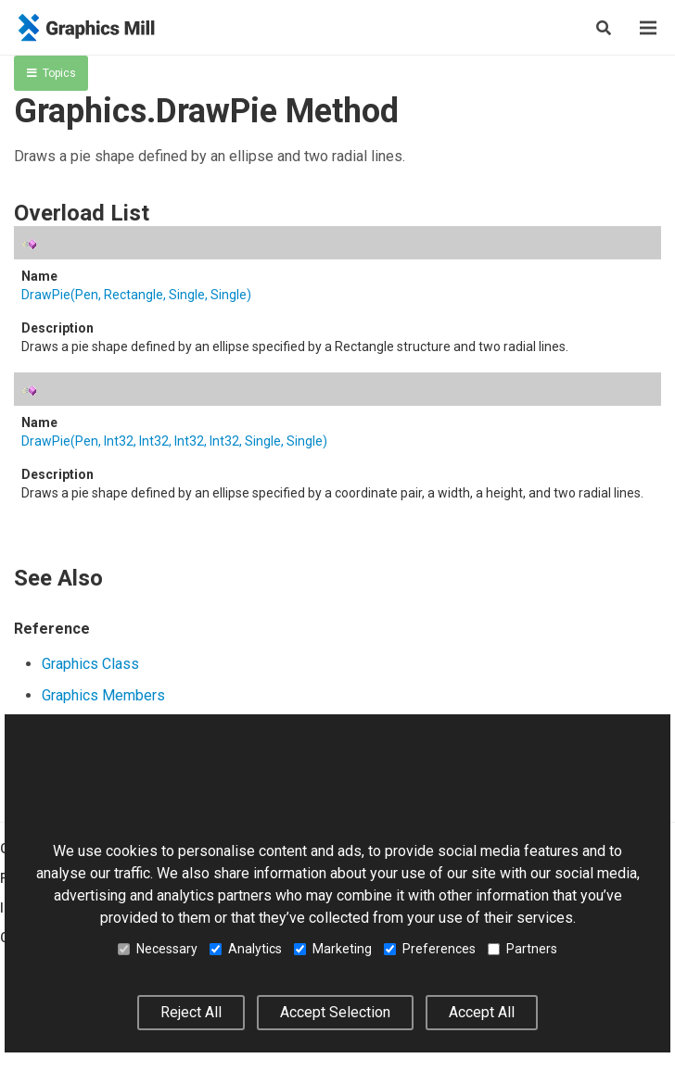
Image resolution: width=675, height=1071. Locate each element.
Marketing (333, 948)
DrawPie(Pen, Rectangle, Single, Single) (136, 294)
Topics (51, 73)
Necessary (157, 948)
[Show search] (603, 28)
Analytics (246, 948)
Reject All (191, 1012)
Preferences (430, 948)
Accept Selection (335, 1012)
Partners (522, 948)
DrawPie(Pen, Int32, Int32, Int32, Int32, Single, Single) (174, 441)
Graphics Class (90, 664)
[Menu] (648, 28)
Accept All (482, 1012)
